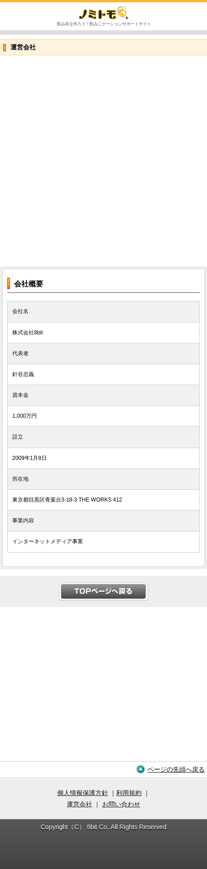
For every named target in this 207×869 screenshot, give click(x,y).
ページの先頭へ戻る (176, 769)
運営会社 (79, 804)
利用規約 (129, 793)
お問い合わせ (121, 804)
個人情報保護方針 (82, 793)
